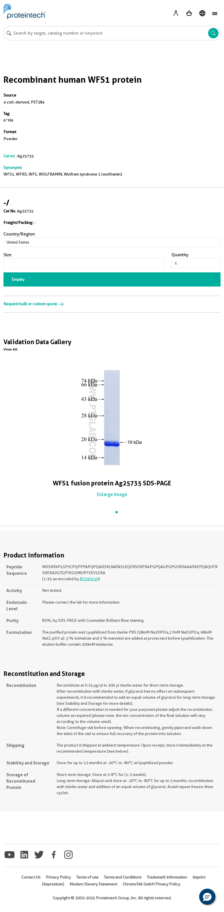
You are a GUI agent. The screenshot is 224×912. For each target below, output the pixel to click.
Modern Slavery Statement (93, 884)
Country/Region (19, 234)
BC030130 (89, 578)
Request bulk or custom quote (33, 304)
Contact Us (30, 877)
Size (7, 254)
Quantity (179, 254)
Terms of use (87, 877)
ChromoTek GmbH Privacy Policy (151, 884)
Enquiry (18, 279)
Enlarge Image (112, 494)
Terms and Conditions (122, 877)
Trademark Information (167, 877)
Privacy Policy (58, 877)
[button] (207, 897)
